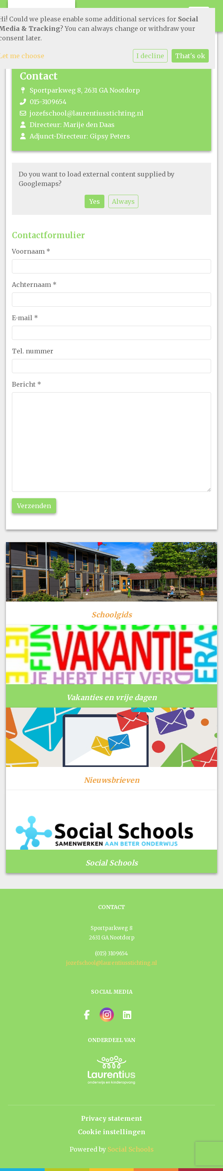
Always (123, 201)
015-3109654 (48, 102)
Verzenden (34, 506)
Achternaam (34, 284)
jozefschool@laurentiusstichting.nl (87, 113)
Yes (94, 201)
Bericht (26, 384)
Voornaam (31, 251)
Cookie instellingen (112, 1132)
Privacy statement (111, 1118)
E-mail (25, 318)
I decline (150, 56)
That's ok (190, 56)
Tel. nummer (32, 351)
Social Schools (131, 1149)
